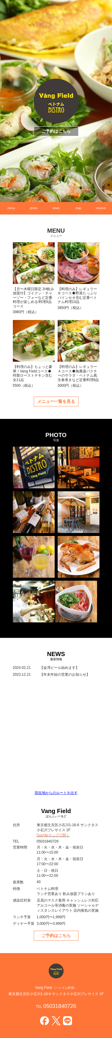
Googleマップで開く (53, 835)
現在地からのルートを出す (56, 793)
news (56, 208)
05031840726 (59, 1006)
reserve (101, 208)
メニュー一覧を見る (56, 401)
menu (11, 208)
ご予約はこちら (56, 131)
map (78, 208)
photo (33, 208)
